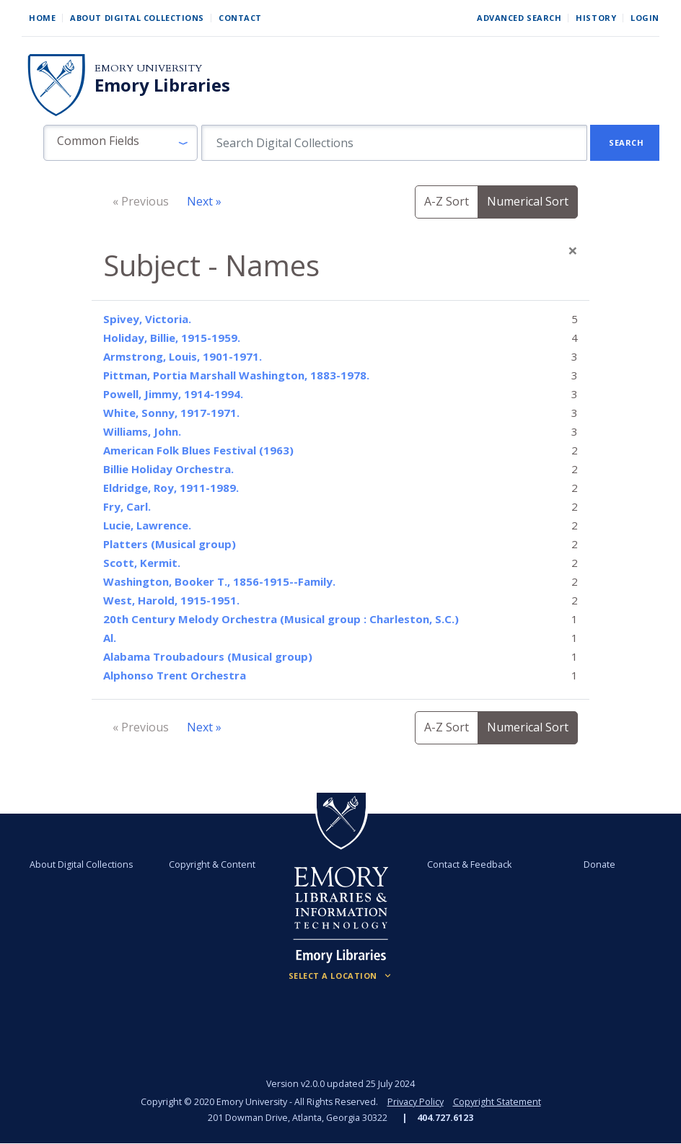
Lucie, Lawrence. (147, 525)
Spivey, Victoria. (147, 319)
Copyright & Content (213, 864)
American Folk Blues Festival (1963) (198, 450)
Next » (204, 201)
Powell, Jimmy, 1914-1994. (173, 394)
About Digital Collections (137, 17)
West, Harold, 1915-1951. (171, 600)
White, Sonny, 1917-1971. (171, 412)
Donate (598, 864)
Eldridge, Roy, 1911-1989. (171, 487)
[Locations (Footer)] (341, 975)
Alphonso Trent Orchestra (174, 675)
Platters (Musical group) (169, 544)
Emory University (148, 68)
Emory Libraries (162, 85)
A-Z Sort (446, 201)
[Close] (572, 250)
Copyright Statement (497, 1102)
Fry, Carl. (127, 506)
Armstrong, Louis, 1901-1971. (182, 356)
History (596, 17)
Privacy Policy (415, 1102)
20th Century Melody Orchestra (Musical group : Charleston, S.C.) (281, 619)
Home (42, 17)
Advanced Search (519, 17)
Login (645, 17)
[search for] (394, 143)
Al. (109, 637)
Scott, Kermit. (141, 562)
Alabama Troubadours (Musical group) (207, 656)
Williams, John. (142, 431)
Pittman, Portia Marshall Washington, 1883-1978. (236, 375)
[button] (120, 143)
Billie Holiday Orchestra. (168, 469)
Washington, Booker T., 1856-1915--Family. (219, 581)
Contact (240, 17)
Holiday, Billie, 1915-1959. (171, 337)
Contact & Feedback (468, 864)
